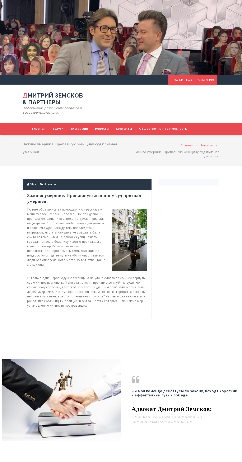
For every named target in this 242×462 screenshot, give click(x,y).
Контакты (124, 129)
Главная (39, 129)
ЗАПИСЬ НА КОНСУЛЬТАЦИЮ (192, 80)
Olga (31, 184)
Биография (79, 129)
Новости (102, 129)
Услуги (58, 129)
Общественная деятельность (163, 129)
